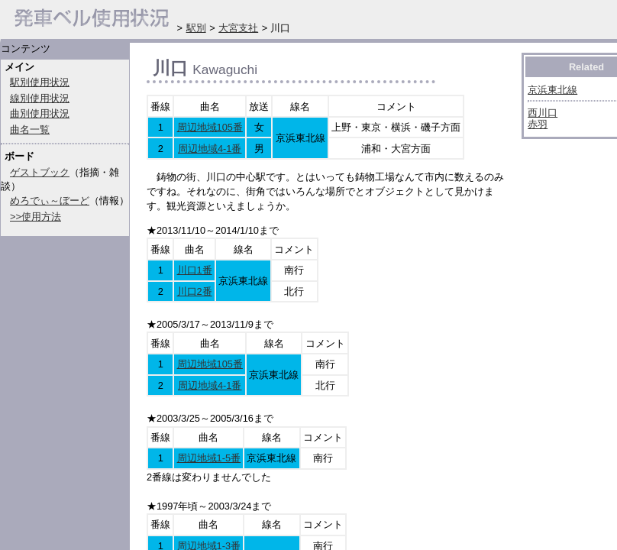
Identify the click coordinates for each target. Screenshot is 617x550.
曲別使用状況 (39, 113)
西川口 (542, 112)
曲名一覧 (30, 129)
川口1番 (194, 270)
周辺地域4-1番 (210, 148)
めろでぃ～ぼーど (49, 200)
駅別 (196, 28)
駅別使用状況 (39, 82)
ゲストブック (39, 172)
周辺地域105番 (210, 127)
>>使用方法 (35, 216)
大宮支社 (238, 28)
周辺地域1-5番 (209, 458)
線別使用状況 (39, 98)
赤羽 (538, 124)
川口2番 (194, 291)
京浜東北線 (552, 89)
